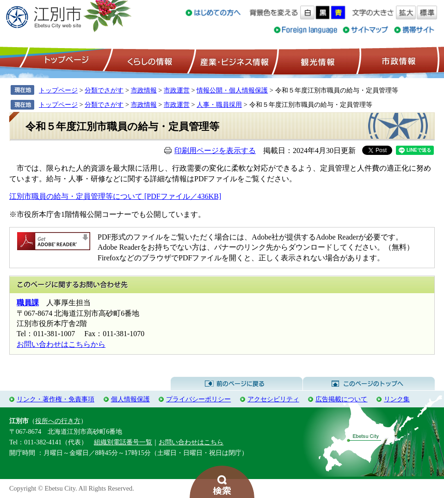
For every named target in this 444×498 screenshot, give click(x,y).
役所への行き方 (57, 420)
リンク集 (397, 399)
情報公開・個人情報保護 (232, 90)
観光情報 (316, 60)
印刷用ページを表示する (215, 150)
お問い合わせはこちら (191, 442)
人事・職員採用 (219, 104)
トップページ (65, 60)
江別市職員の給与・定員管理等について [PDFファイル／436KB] (115, 196)
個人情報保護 (130, 399)
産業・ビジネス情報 (232, 60)
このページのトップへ (369, 384)
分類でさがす (104, 90)
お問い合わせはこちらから (61, 344)
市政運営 (177, 90)
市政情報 (397, 60)
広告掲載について (341, 399)
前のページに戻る (236, 384)
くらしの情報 (149, 60)
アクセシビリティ (273, 399)
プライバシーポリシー (198, 399)
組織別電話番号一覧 (123, 442)
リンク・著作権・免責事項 (55, 399)
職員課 (28, 303)
